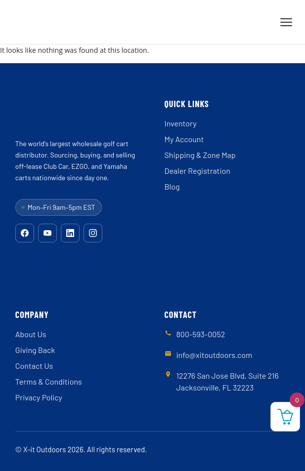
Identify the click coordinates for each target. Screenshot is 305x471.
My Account (184, 139)
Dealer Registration (197, 170)
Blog (172, 186)
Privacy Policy (38, 397)
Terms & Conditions (48, 381)
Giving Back (35, 349)
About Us (30, 334)
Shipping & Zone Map (200, 154)
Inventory (181, 123)
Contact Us (34, 365)
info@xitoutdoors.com (214, 354)
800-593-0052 (200, 334)
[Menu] (286, 22)
